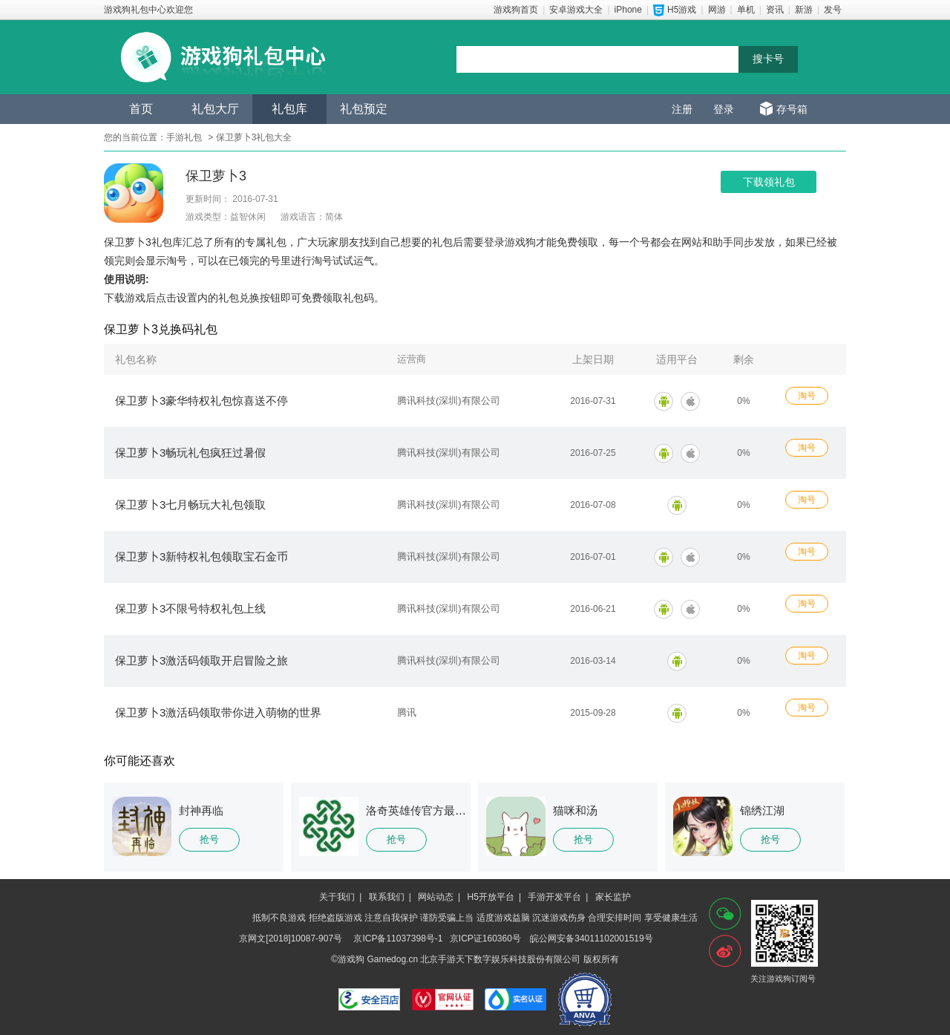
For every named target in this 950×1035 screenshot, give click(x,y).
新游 (804, 9)
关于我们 (337, 897)
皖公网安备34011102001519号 (591, 938)
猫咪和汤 (575, 810)
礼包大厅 (215, 108)
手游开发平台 (554, 897)
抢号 (209, 839)
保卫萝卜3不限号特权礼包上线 (190, 608)
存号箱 (792, 109)
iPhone (628, 9)
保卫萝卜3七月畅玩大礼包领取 (190, 504)
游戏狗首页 (516, 9)
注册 (682, 109)
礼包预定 (363, 108)
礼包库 (289, 108)
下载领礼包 (769, 182)
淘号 (807, 396)
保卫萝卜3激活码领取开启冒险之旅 (201, 660)
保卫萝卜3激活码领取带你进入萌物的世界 (218, 712)
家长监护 (613, 897)
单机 (746, 9)
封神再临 (201, 810)
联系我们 (386, 897)
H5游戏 (681, 9)
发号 (833, 9)
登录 (723, 109)
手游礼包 (184, 137)
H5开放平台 (491, 897)
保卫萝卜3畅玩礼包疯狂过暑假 (190, 452)
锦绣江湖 (762, 810)
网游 (717, 9)
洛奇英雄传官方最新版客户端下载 (449, 810)
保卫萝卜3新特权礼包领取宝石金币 (201, 556)
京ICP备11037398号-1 (397, 938)
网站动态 (435, 897)
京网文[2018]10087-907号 (290, 938)
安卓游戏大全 (576, 9)
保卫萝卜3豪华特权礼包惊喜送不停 (201, 400)
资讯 (775, 9)
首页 (141, 108)
